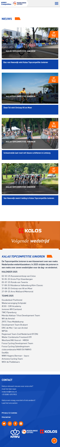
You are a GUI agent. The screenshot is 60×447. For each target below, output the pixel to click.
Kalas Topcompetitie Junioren (20, 51)
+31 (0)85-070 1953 (9, 394)
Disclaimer (6, 417)
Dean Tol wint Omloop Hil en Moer (18, 108)
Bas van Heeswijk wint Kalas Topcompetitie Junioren (25, 62)
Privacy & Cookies (9, 413)
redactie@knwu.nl (9, 392)
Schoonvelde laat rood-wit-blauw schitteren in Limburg (27, 153)
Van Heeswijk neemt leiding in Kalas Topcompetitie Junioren (29, 198)
